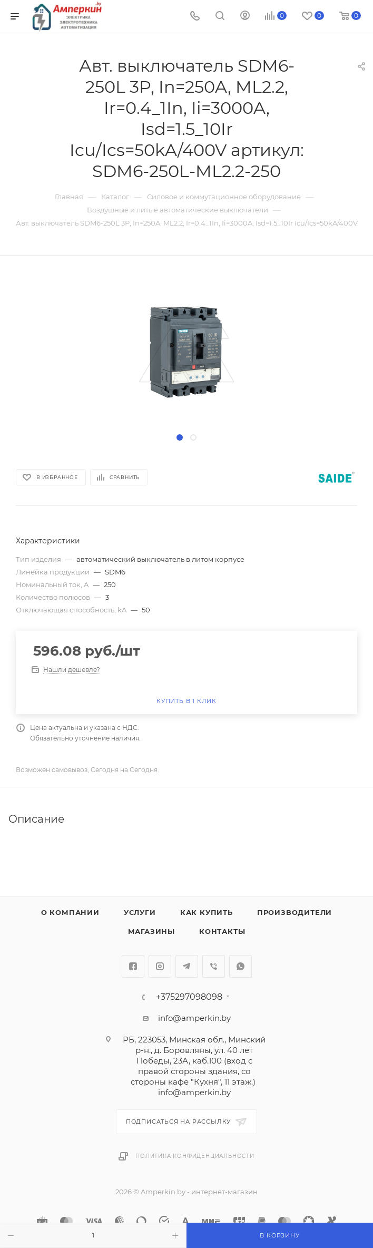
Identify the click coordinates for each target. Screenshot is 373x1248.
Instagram (160, 966)
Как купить (206, 912)
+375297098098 (189, 997)
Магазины (151, 931)
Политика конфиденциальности (194, 1156)
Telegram (186, 966)
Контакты (222, 931)
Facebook (133, 966)
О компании (70, 912)
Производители (294, 912)
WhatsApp (240, 966)
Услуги (140, 912)
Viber (213, 966)
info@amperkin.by (194, 1018)
